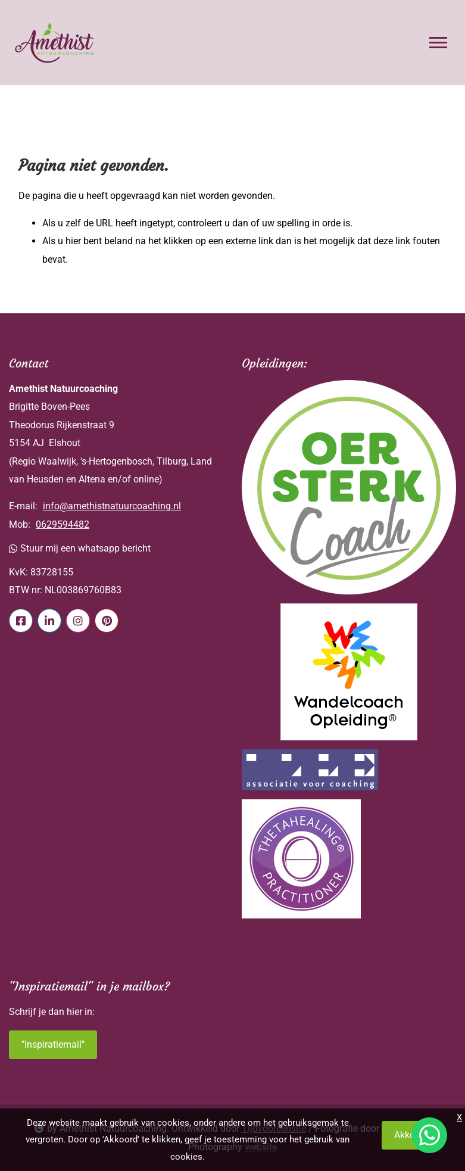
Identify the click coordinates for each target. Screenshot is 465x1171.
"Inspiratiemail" (53, 1044)
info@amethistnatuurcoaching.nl (112, 506)
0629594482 (62, 524)
